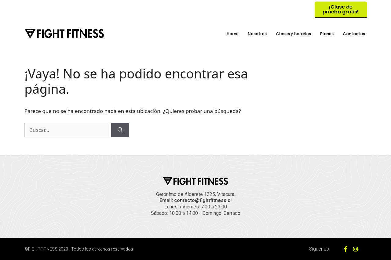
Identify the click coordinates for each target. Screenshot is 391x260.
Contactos (354, 34)
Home (233, 34)
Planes (327, 34)
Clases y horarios (293, 34)
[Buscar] (120, 130)
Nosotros (257, 34)
